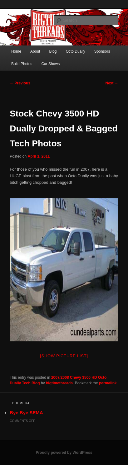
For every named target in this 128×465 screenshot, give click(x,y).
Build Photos (21, 64)
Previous (20, 83)
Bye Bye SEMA (26, 412)
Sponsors (102, 51)
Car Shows (50, 64)
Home (16, 51)
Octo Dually (75, 51)
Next (112, 83)
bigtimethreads (59, 383)
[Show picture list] (64, 355)
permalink (108, 383)
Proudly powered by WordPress (64, 452)
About (35, 51)
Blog (53, 51)
